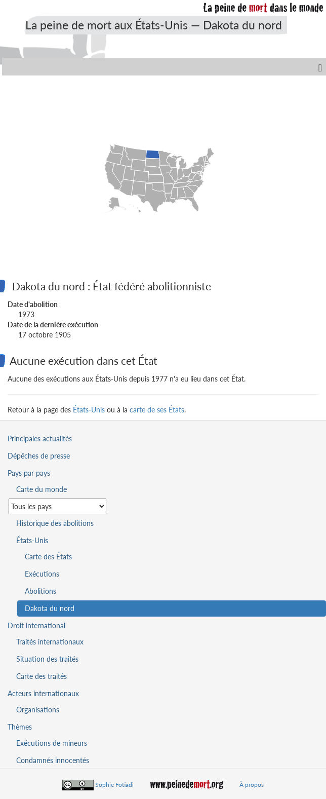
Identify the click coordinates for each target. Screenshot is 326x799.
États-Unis (89, 409)
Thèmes (20, 726)
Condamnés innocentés (52, 760)
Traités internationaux (50, 641)
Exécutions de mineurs (51, 743)
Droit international (36, 625)
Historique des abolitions (55, 523)
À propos (251, 784)
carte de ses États (157, 409)
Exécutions (42, 573)
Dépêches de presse (39, 455)
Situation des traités (47, 659)
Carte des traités (41, 676)
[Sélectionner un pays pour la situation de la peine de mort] (57, 506)
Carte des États (48, 556)
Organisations (37, 709)
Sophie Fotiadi (114, 784)
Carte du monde (41, 489)
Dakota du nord (49, 608)
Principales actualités (40, 438)
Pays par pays (29, 473)
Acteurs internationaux (43, 693)
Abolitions (40, 591)
